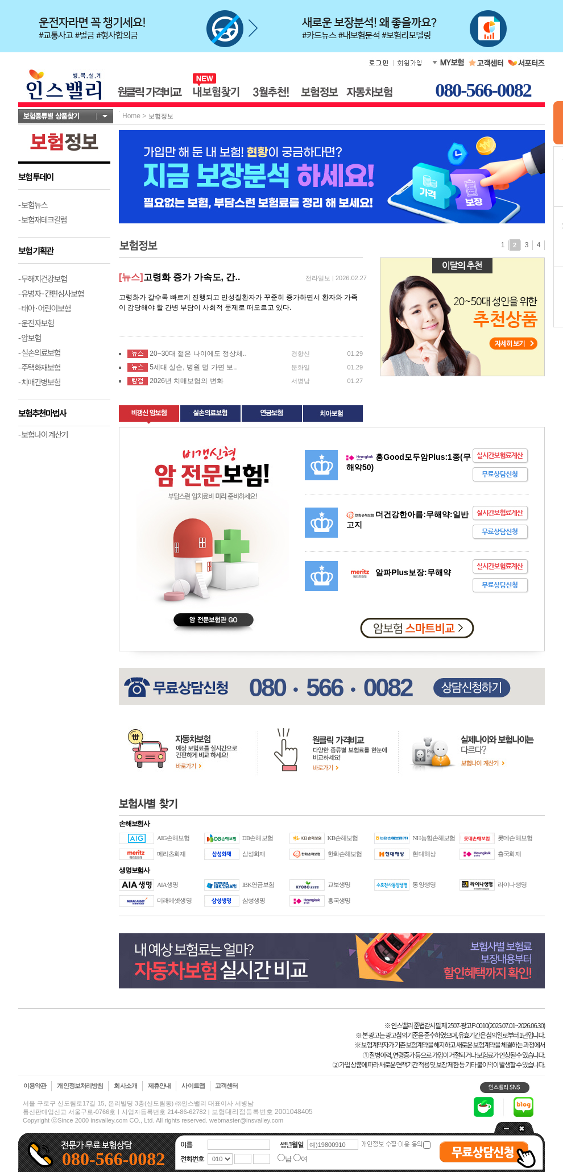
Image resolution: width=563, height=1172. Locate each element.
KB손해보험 (343, 837)
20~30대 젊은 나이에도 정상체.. (198, 354)
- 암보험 (29, 337)
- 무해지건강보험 (42, 278)
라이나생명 (512, 884)
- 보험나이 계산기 (43, 434)
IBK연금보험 (258, 884)
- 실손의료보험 (39, 352)
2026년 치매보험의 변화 (186, 381)
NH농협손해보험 (433, 837)
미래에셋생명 (174, 900)
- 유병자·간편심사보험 (51, 293)
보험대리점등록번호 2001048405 (262, 1112)
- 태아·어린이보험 (44, 308)
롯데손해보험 (515, 837)
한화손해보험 (345, 853)
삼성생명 (253, 900)
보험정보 (160, 116)
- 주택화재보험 (39, 367)
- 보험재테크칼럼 (42, 219)
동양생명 (423, 884)
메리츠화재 (171, 853)
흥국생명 (339, 900)
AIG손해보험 (173, 837)
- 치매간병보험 (39, 382)
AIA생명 (167, 884)
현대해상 (423, 853)
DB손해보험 (257, 837)
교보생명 (339, 884)
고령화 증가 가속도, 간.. (192, 277)
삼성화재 (253, 853)
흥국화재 (509, 853)
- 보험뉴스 (32, 204)
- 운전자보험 (36, 323)
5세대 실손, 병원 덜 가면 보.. (193, 367)
